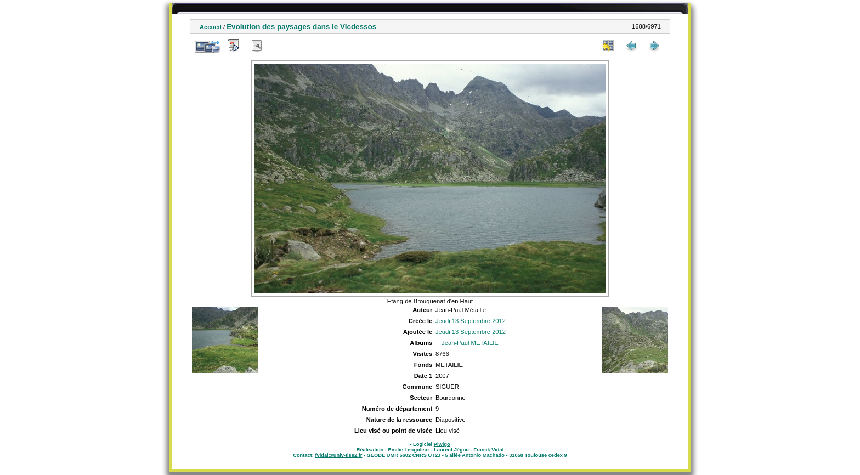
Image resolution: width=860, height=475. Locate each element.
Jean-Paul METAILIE (470, 343)
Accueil (211, 27)
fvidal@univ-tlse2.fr (338, 455)
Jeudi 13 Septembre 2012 (470, 321)
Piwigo (442, 444)
